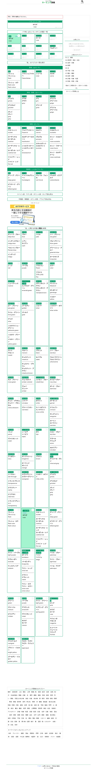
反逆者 (51, 733)
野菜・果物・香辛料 (15, 702)
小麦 (9, 733)
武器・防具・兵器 (34, 711)
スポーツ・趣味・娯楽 (47, 718)
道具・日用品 (12, 718)
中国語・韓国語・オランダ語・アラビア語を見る (35, 199)
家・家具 (42, 698)
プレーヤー (16, 733)
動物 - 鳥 (34, 692)
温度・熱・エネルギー (44, 721)
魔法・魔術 (18, 708)
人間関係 (34, 708)
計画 (41, 733)
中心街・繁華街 (25, 736)
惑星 (17, 736)
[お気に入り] (18, 35)
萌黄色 (32, 733)
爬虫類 (45, 702)
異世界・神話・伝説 (44, 708)
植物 (47, 715)
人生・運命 (22, 692)
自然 (47, 692)
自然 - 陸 (36, 705)
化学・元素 (45, 711)
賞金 (27, 733)
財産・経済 (41, 692)
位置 (25, 705)
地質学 (33, 736)
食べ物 (30, 705)
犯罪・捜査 (26, 708)
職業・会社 (29, 715)
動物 (39, 695)
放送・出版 (29, 698)
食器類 (58, 736)
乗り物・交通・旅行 (28, 721)
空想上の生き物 (19, 698)
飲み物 (36, 698)
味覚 (51, 711)
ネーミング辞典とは (72, 91)
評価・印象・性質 (22, 711)
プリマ (53, 736)
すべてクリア (77, 50)
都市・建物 (33, 695)
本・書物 (39, 702)
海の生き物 (52, 702)
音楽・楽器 (45, 695)
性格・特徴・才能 (13, 705)
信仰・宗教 (12, 715)
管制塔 (47, 736)
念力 (41, 736)
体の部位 (53, 715)
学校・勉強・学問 (46, 705)
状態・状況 (20, 715)
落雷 (12, 736)
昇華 (37, 733)
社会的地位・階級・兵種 (18, 695)
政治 (12, 708)
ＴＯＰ (39, 766)
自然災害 (15, 692)
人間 (28, 692)
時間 (33, 702)
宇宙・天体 (20, 718)
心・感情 (70, 57)
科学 (16, 725)
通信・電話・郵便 (33, 718)
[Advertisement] (48, 9)
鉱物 (21, 705)
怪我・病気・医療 (51, 698)
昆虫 (55, 711)
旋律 (46, 733)
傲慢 (22, 733)
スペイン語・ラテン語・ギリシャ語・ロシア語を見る (35, 194)
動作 (9, 692)
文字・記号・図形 (39, 715)
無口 (56, 733)
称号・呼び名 (27, 702)
